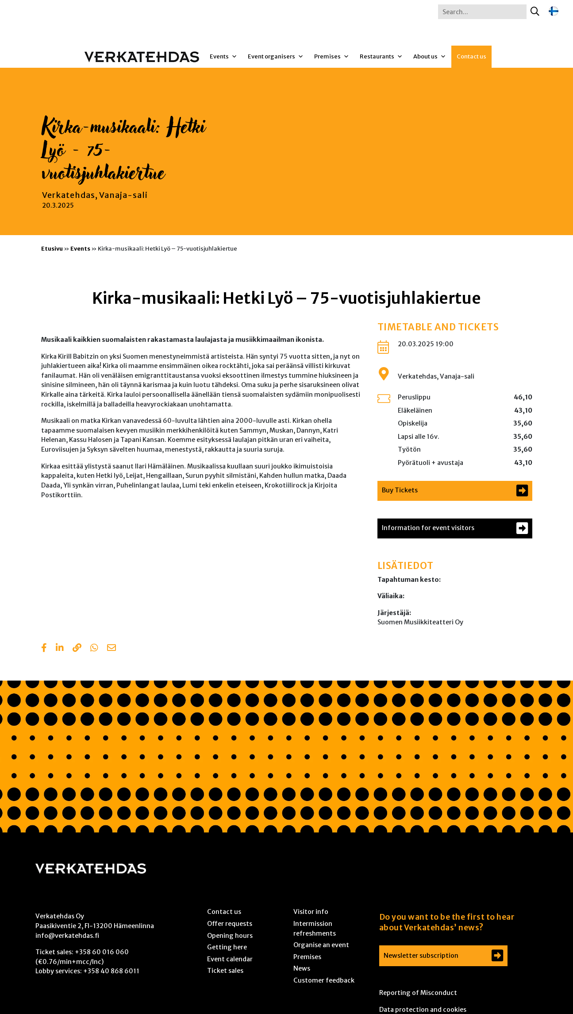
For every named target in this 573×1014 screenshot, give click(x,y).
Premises (331, 57)
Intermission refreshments (314, 928)
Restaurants (381, 57)
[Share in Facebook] (44, 649)
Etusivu (52, 248)
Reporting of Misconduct (418, 993)
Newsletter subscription (421, 956)
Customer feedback (323, 980)
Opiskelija (412, 423)
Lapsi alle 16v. (418, 437)
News (301, 968)
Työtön (409, 449)
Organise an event (321, 945)
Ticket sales (225, 971)
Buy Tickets (400, 490)
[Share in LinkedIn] (60, 649)
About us (429, 57)
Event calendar (230, 959)
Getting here (227, 947)
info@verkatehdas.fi (67, 936)
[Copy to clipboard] (77, 649)
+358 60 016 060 (102, 952)
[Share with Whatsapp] (94, 649)
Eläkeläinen (415, 410)
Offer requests (229, 924)
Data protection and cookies (422, 1010)
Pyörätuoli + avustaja (430, 463)
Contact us (471, 56)
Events (223, 57)
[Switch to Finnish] (553, 11)
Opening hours (230, 936)
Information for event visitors (428, 528)
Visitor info (310, 912)
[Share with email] (111, 649)
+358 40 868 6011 (111, 971)
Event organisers (276, 57)
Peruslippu (414, 397)
